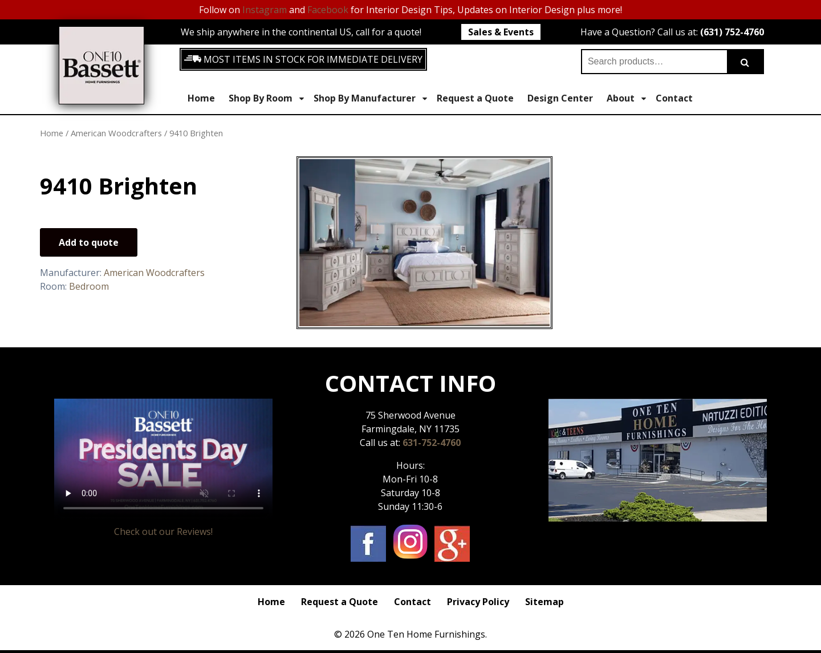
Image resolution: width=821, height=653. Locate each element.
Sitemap (544, 601)
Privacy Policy (478, 601)
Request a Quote (475, 98)
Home (201, 98)
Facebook (327, 9)
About (626, 98)
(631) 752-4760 (732, 32)
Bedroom (89, 286)
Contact (674, 98)
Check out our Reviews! (163, 531)
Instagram (264, 9)
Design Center (560, 98)
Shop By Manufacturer (370, 98)
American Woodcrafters (116, 133)
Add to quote (89, 242)
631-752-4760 (432, 442)
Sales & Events (501, 32)
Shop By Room (266, 98)
